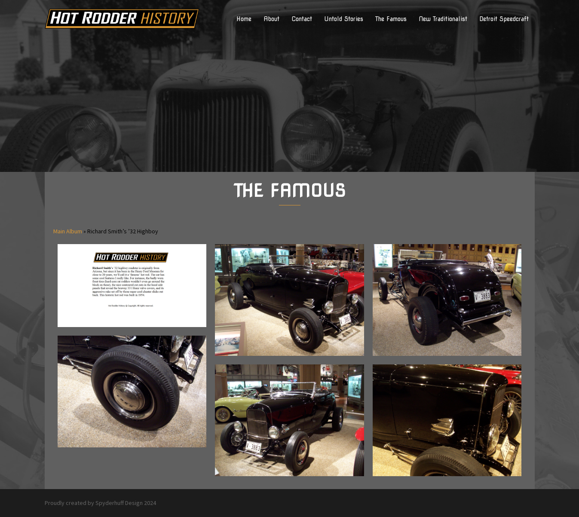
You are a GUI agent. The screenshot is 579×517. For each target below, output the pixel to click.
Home (243, 18)
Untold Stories (343, 18)
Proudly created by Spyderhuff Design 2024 (100, 503)
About (271, 18)
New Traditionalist (443, 18)
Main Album (67, 231)
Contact (301, 18)
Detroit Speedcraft (504, 18)
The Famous (391, 18)
